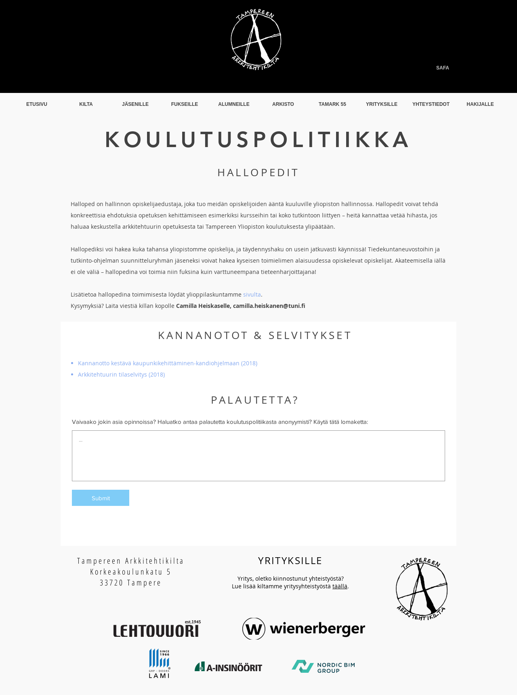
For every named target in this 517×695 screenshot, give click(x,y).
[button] (86, 104)
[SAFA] (420, 68)
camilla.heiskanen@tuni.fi (269, 306)
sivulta (252, 294)
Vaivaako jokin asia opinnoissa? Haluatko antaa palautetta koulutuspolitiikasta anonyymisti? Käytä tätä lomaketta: (220, 422)
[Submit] (100, 498)
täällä (339, 586)
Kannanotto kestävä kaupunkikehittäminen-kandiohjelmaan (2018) (167, 363)
